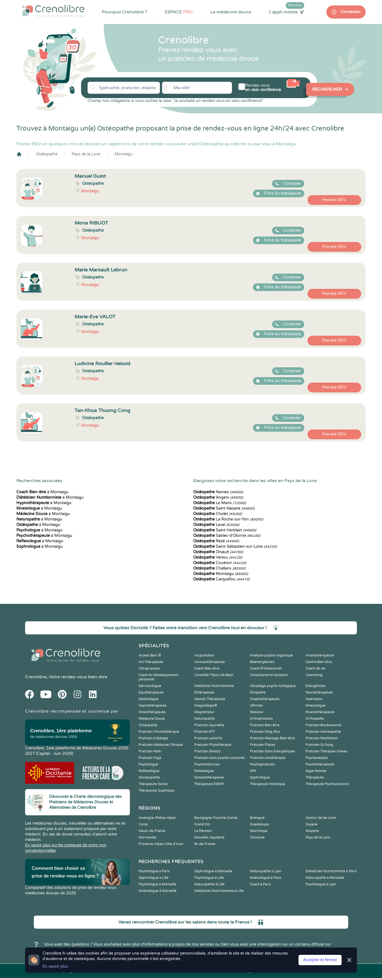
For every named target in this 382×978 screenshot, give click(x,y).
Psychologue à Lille (209, 878)
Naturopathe (204, 718)
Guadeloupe (259, 824)
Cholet (217, 513)
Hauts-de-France (152, 831)
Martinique (258, 831)
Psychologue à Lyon (321, 884)
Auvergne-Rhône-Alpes (157, 818)
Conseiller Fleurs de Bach (213, 675)
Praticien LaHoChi (208, 738)
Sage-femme (316, 771)
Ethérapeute (204, 692)
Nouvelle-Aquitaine (209, 837)
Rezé (216, 541)
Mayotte (312, 831)
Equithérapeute (151, 692)
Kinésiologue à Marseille (158, 891)
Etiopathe (257, 692)
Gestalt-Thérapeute (209, 699)
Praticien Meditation (322, 738)
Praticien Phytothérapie (212, 745)
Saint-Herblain (224, 530)
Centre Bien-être (319, 662)
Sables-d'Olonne (226, 535)
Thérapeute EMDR (209, 784)
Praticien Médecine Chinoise (161, 745)
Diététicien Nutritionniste (214, 686)
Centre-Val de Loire (321, 818)
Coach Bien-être (206, 668)
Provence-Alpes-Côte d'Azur (161, 844)
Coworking (314, 675)
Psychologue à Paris (154, 871)
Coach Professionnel (266, 668)
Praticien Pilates (262, 745)
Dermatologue (150, 686)
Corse (143, 824)
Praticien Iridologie (153, 738)
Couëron (219, 563)
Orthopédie (315, 718)
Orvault (218, 552)
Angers (218, 497)
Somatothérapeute (209, 777)
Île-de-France (204, 844)
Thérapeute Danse (153, 784)
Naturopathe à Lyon (265, 871)
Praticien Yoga (150, 758)
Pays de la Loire (86, 154)
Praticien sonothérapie (267, 758)
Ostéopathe (47, 154)
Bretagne (257, 818)
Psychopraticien (262, 764)
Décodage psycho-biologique (273, 686)
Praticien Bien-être (264, 725)
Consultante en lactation (269, 675)
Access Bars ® (150, 655)
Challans (219, 568)
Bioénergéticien (262, 662)
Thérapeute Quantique (156, 790)
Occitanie (257, 837)
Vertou (217, 557)
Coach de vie (315, 668)
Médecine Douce (152, 718)
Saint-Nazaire (224, 508)
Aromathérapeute (320, 655)
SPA (253, 771)
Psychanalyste (317, 758)
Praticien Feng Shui (265, 732)
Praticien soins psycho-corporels (219, 758)
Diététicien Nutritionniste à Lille (219, 891)
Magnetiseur (204, 712)
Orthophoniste (261, 718)
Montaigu (124, 154)
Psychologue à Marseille (157, 884)
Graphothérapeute (264, 699)
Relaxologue (204, 771)
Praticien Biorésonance (323, 725)
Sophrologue (260, 777)
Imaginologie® (205, 705)
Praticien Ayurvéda (209, 725)
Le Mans (219, 503)
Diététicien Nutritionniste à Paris (331, 871)
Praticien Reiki (150, 751)
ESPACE (179, 12)
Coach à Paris (260, 884)
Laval (216, 524)
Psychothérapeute (320, 764)
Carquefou (221, 579)
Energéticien (316, 686)
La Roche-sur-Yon (228, 519)
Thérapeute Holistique (267, 784)
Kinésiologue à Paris (265, 878)
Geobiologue (149, 699)
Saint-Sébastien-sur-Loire (235, 546)
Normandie (147, 837)
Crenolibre (36, 677)
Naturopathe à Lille (209, 884)
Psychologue (148, 764)
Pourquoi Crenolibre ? (124, 12)
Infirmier (256, 705)
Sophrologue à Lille (153, 878)
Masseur (257, 712)
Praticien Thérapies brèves (326, 751)
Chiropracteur (149, 668)
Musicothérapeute (320, 712)
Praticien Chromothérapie (159, 732)
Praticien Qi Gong (319, 745)
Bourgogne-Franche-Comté (215, 818)
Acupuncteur (204, 655)
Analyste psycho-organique (271, 655)
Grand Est (202, 824)
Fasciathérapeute (319, 692)
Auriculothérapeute (209, 662)
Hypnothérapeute (152, 705)
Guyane (311, 824)
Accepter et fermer (320, 960)
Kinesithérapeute (152, 712)
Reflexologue (149, 771)
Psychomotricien (207, 764)
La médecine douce (230, 12)
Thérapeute (315, 777)
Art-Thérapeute (151, 662)
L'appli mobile (286, 12)
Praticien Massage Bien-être (272, 738)
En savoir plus (55, 966)
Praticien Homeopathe (323, 732)
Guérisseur (314, 699)
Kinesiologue (316, 705)
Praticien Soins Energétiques (272, 751)
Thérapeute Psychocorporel (327, 784)
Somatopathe (149, 777)
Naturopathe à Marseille (325, 878)
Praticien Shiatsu (207, 751)
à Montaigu (42, 492)
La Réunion (203, 831)
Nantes (218, 492)
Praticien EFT (204, 732)
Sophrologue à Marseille (213, 871)
